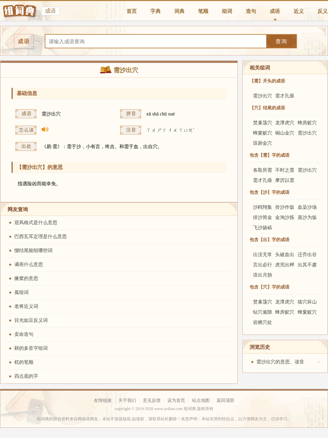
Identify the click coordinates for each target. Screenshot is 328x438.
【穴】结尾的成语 (267, 107)
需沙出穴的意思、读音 (280, 361)
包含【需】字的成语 (269, 155)
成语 (275, 11)
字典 (155, 11)
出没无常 (262, 254)
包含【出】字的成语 (269, 239)
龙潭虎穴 (284, 122)
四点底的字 (26, 376)
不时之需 (284, 170)
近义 (299, 11)
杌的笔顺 (23, 362)
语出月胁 (262, 275)
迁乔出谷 (307, 254)
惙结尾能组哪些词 (33, 250)
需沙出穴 (262, 95)
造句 (251, 11)
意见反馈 (152, 400)
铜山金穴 (284, 133)
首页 (131, 11)
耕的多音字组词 (31, 348)
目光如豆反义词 (31, 320)
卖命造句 (23, 334)
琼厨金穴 (262, 143)
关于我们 (127, 400)
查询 (281, 41)
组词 (227, 11)
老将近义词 (26, 306)
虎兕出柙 (284, 264)
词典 (179, 11)
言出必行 (262, 264)
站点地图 (201, 400)
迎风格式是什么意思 (35, 222)
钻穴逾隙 (262, 312)
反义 (322, 11)
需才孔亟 (284, 95)
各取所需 (262, 170)
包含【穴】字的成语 (269, 287)
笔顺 (203, 11)
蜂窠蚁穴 (262, 133)
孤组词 (21, 292)
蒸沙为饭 (307, 217)
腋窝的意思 (26, 278)
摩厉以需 (284, 180)
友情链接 (102, 400)
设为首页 (176, 400)
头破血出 (284, 254)
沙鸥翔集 (262, 207)
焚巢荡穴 (262, 122)
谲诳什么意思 (28, 264)
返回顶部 (225, 400)
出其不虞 (307, 264)
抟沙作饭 (284, 207)
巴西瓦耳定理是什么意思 (40, 236)
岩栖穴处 (262, 322)
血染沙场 (307, 207)
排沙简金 (262, 217)
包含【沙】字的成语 (269, 192)
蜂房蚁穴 (307, 122)
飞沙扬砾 (262, 227)
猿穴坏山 (307, 301)
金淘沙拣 (284, 217)
